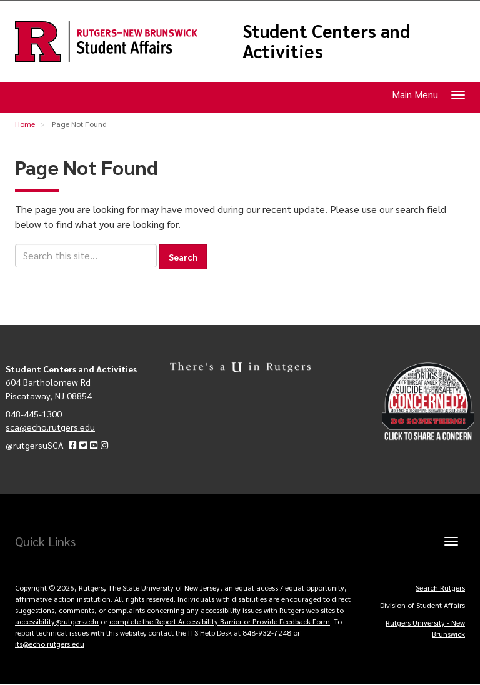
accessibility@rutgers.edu (57, 621)
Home (25, 124)
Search (183, 256)
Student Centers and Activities (326, 41)
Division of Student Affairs (422, 605)
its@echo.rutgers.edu (49, 644)
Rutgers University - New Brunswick (425, 628)
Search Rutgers (440, 587)
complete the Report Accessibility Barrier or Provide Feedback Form (219, 621)
